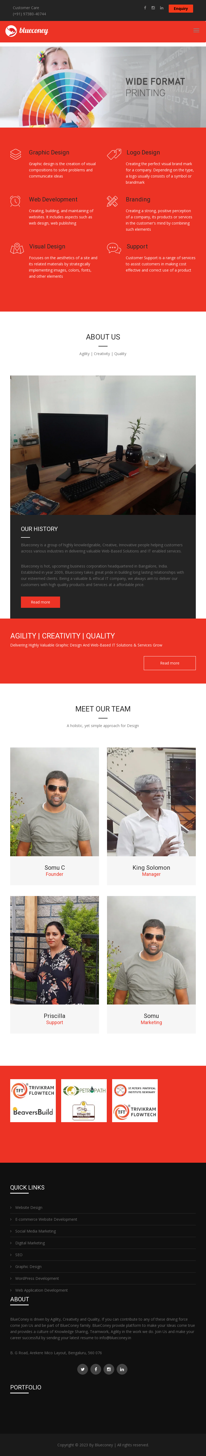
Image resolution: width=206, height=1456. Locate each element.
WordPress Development (34, 1278)
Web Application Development (39, 1290)
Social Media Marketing (33, 1231)
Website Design (26, 1207)
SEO (16, 1254)
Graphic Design (26, 1266)
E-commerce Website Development (43, 1219)
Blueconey (104, 1444)
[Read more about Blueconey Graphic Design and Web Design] (145, 7)
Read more (40, 602)
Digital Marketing (27, 1242)
